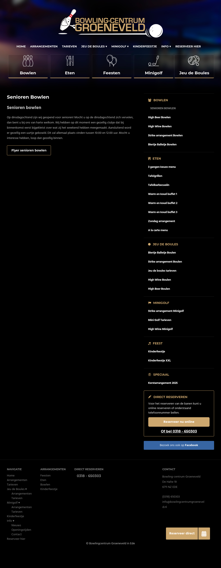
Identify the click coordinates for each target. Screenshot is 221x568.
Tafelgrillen (155, 193)
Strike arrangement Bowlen (165, 152)
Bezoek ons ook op (179, 462)
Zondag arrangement (161, 238)
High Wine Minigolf (160, 346)
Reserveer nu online (179, 439)
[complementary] (27, 74)
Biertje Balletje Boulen (162, 269)
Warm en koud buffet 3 (162, 229)
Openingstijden (21, 546)
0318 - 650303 (89, 493)
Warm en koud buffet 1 (162, 211)
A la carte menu (158, 247)
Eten (43, 497)
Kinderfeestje (145, 46)
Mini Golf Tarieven (159, 337)
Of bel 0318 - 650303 (179, 448)
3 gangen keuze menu (162, 184)
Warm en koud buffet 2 (162, 220)
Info (165, 46)
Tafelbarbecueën (158, 202)
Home (21, 46)
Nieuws (16, 542)
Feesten (45, 492)
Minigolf (118, 46)
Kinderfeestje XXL (159, 377)
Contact (16, 551)
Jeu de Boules (93, 46)
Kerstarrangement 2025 (163, 400)
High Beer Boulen (159, 305)
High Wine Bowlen (160, 143)
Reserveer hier (188, 46)
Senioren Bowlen (163, 125)
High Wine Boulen (159, 296)
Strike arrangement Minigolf (166, 328)
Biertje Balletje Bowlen (162, 161)
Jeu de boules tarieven (162, 287)
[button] (204, 534)
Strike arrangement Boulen (165, 278)
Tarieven (69, 46)
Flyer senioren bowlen (28, 167)
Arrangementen (44, 46)
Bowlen (45, 501)
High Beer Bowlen (159, 134)
